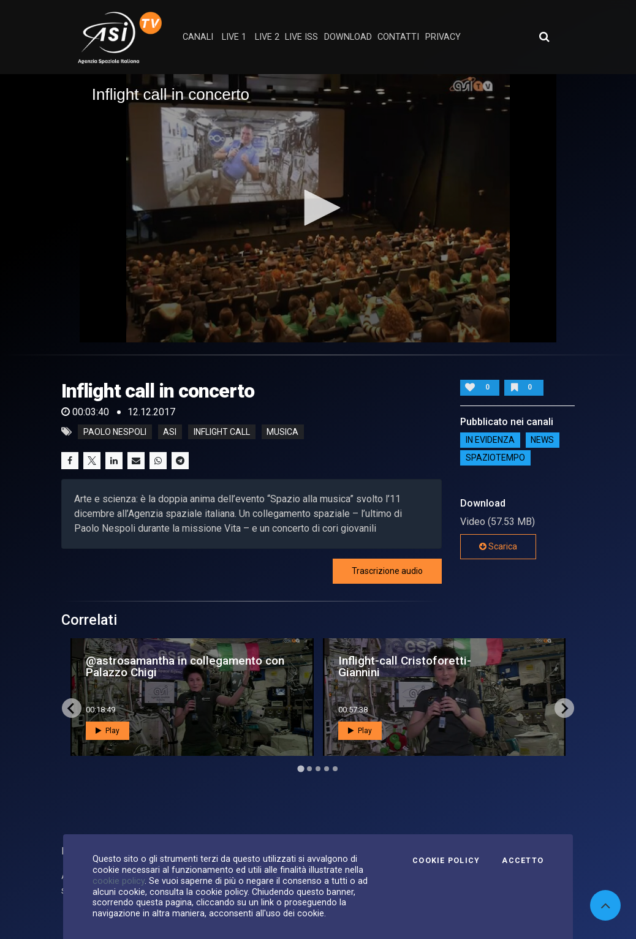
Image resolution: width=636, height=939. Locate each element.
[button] (318, 208)
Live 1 (234, 37)
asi (169, 432)
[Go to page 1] (300, 769)
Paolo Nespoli (114, 432)
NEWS (542, 440)
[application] (318, 208)
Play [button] (107, 730)
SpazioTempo (495, 457)
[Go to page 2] (309, 768)
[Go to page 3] (318, 768)
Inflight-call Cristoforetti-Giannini (404, 666)
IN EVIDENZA (490, 440)
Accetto (522, 860)
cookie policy (119, 881)
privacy (443, 37)
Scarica (498, 546)
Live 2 (267, 37)
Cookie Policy (446, 860)
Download (348, 37)
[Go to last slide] (71, 708)
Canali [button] (198, 37)
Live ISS (301, 37)
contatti (398, 37)
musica (282, 432)
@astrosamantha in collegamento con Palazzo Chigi (185, 666)
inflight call (222, 432)
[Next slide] (564, 708)
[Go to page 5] (335, 768)
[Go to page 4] (326, 768)
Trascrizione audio (387, 571)
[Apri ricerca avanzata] (544, 37)
